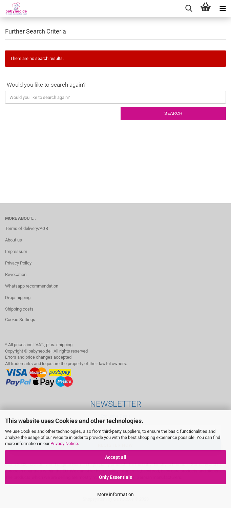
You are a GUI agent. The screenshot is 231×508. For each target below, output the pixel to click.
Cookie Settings (20, 319)
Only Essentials (115, 477)
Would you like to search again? (46, 84)
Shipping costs (19, 309)
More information (115, 494)
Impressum (16, 251)
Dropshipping (17, 297)
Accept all (115, 457)
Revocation (15, 274)
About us (13, 239)
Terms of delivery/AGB (26, 228)
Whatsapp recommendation (31, 286)
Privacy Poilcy (18, 263)
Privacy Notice (64, 443)
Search (173, 113)
